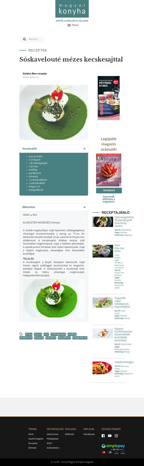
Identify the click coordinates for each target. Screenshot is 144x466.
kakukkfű (51, 338)
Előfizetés (69, 434)
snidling (72, 334)
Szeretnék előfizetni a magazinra (108, 199)
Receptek (33, 443)
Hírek (31, 434)
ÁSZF (49, 443)
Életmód (32, 448)
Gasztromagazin (35, 439)
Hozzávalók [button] (54, 148)
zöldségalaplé (58, 334)
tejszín (37, 334)
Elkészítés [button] (54, 207)
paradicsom (26, 338)
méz (46, 334)
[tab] (53, 149)
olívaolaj (39, 338)
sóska (29, 334)
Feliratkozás (89, 434)
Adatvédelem (53, 448)
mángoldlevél (80, 338)
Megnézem (109, 191)
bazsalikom (64, 338)
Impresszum (52, 434)
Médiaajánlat (52, 439)
